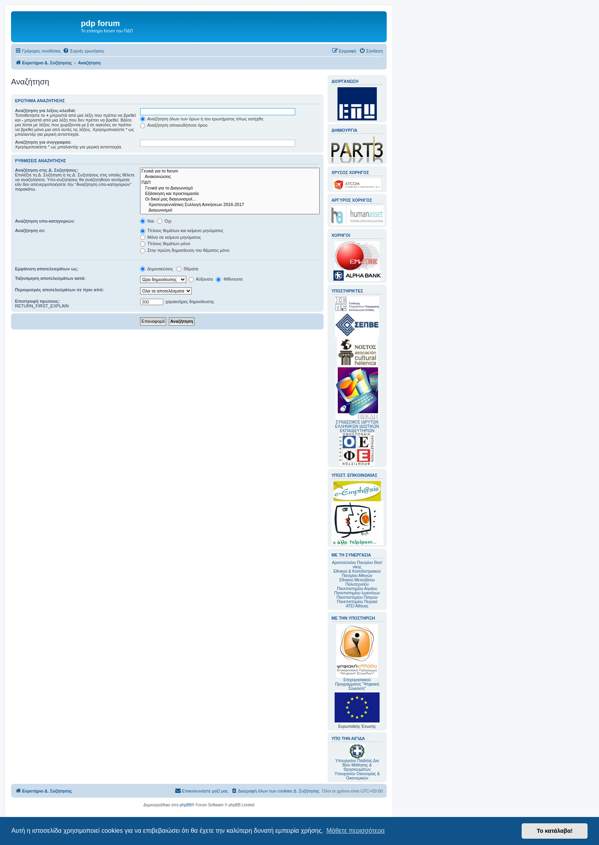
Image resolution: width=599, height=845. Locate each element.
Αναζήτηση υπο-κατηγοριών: (45, 221)
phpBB (185, 805)
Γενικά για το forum (230, 171)
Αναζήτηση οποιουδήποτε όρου (174, 125)
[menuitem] (83, 51)
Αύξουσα (201, 279)
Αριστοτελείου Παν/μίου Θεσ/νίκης (357, 564)
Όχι (164, 221)
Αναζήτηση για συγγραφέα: (43, 142)
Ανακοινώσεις (230, 177)
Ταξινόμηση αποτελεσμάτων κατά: (50, 278)
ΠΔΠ (230, 182)
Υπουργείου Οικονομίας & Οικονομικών (357, 776)
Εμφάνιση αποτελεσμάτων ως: (47, 268)
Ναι (147, 221)
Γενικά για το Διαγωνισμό (230, 188)
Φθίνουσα (229, 279)
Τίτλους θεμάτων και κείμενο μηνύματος (182, 230)
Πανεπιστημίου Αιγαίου (357, 588)
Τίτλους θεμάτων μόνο (165, 243)
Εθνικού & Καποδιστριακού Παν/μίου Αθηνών (357, 573)
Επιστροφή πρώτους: (37, 301)
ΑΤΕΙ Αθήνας (357, 606)
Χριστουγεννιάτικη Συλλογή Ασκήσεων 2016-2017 (230, 205)
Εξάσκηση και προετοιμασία (230, 194)
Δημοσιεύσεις (156, 268)
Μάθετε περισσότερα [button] (355, 830)
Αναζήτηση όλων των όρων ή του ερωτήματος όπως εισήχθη (201, 118)
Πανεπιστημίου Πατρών (357, 597)
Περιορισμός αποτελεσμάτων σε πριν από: (59, 289)
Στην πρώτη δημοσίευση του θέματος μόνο (185, 250)
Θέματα (187, 268)
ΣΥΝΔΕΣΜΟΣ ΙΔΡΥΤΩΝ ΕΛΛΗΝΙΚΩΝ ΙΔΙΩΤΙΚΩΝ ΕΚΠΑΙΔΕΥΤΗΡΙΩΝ (357, 426)
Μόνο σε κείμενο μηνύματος (170, 237)
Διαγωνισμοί (230, 210)
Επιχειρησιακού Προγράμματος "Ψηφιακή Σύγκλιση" (357, 657)
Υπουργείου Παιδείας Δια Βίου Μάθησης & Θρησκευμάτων (357, 765)
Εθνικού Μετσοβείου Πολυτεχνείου (357, 582)
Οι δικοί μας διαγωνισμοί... (230, 199)
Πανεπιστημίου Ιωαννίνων (357, 593)
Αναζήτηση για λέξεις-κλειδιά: (45, 110)
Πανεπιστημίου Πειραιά (357, 602)
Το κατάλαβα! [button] (555, 831)
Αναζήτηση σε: (30, 230)
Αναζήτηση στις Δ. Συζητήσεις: (46, 170)
